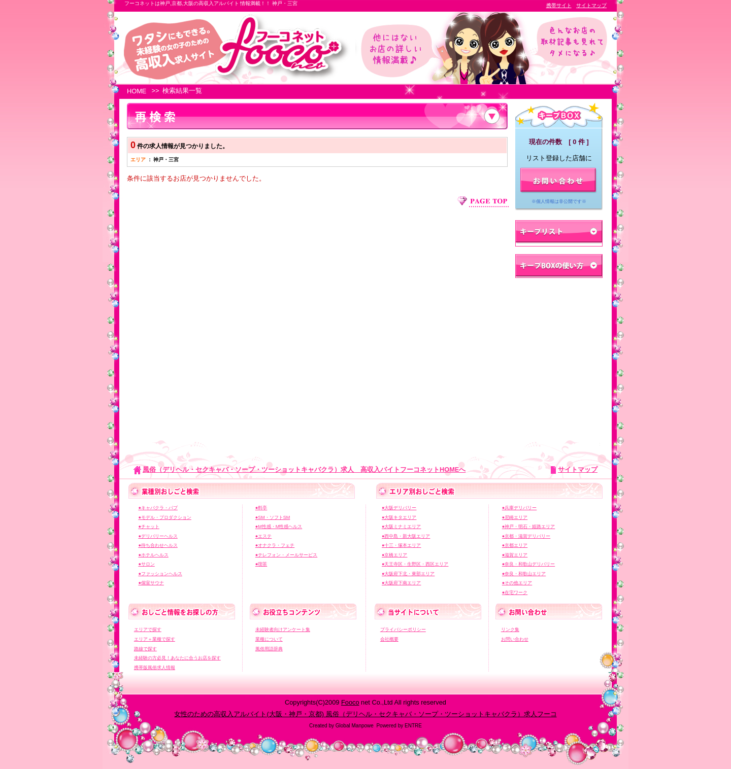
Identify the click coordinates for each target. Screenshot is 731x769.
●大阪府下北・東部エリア (408, 573)
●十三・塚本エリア (401, 545)
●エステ (263, 536)
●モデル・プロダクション (164, 517)
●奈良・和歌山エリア (524, 573)
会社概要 (389, 639)
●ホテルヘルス (153, 554)
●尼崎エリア (514, 517)
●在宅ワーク (514, 592)
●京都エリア (514, 545)
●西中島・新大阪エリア (406, 536)
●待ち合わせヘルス (157, 545)
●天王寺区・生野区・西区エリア (415, 564)
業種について (269, 639)
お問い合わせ (514, 639)
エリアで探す (147, 629)
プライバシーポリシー (403, 629)
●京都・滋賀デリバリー (526, 536)
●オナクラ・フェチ (274, 545)
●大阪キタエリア (399, 517)
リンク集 (510, 629)
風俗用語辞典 (269, 648)
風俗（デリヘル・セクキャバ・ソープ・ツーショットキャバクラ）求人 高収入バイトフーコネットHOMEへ (304, 469)
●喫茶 (261, 564)
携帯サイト (559, 5)
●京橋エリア (394, 554)
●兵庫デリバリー (519, 507)
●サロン (146, 564)
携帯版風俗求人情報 (154, 667)
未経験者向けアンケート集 (282, 629)
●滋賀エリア (514, 554)
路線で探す (145, 648)
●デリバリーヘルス (157, 536)
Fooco (350, 702)
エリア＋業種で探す (154, 639)
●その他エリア (517, 582)
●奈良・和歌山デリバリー (528, 564)
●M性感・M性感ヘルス (278, 526)
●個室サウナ (150, 582)
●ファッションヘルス (160, 573)
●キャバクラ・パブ (157, 507)
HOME (136, 91)
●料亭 (261, 507)
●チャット (148, 526)
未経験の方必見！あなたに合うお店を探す (177, 657)
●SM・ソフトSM (272, 517)
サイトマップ (591, 5)
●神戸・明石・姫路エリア (528, 526)
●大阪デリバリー (399, 507)
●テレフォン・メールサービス (286, 554)
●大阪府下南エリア (401, 582)
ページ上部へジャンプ (482, 201)
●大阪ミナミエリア (401, 526)
